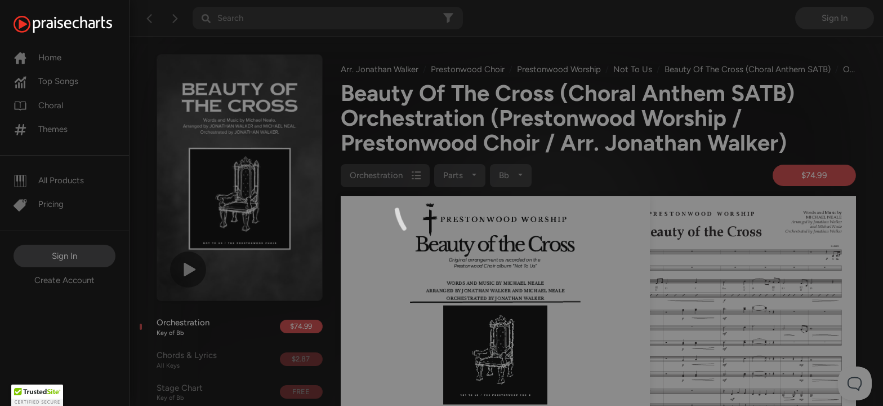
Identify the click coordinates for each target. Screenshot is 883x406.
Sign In (64, 256)
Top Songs (46, 81)
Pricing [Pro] (39, 204)
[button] (37, 395)
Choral (38, 105)
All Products (49, 180)
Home (37, 57)
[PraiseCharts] (77, 24)
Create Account (64, 280)
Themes (41, 129)
